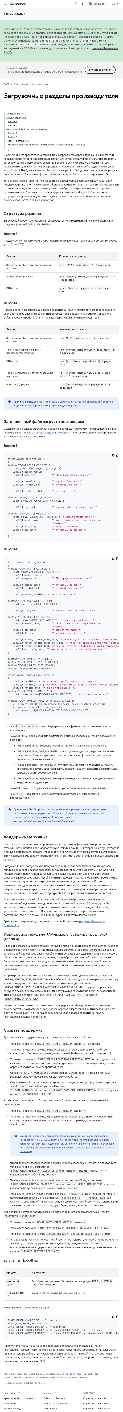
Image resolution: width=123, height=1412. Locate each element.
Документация (14, 14)
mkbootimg (26, 1151)
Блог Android (50, 1408)
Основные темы (40, 84)
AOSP (6, 84)
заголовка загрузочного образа (51, 432)
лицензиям (70, 1374)
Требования (10, 1403)
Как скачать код (12, 1408)
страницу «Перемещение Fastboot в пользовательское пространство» (63, 1147)
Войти (115, 3)
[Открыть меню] (5, 4)
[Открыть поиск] (76, 4)
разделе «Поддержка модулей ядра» (55, 405)
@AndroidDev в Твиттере (56, 1403)
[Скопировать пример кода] (117, 455)
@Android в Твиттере (54, 1398)
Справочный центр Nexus (96, 1408)
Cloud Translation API (69, 71)
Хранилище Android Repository (20, 1398)
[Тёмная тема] (113, 455)
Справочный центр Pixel (95, 1403)
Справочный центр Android (97, 1398)
